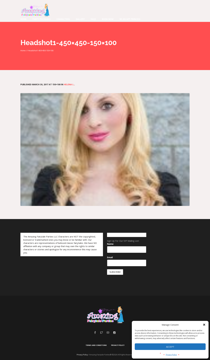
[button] (204, 324)
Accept (170, 346)
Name (110, 243)
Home (23, 50)
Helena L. (69, 84)
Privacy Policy (171, 354)
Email (110, 257)
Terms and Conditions (96, 345)
